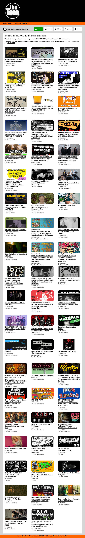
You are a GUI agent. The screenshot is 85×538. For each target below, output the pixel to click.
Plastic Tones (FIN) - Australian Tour (38, 449)
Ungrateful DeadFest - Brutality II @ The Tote (13, 498)
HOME (5, 23)
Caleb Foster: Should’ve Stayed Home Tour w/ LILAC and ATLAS (15, 207)
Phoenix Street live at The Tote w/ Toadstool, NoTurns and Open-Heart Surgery (68, 158)
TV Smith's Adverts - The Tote (42, 376)
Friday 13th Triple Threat (67, 205)
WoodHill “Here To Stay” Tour (69, 473)
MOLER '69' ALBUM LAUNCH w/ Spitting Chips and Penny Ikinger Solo (42, 306)
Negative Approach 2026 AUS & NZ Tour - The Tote (42, 525)
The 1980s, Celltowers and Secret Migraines (67, 109)
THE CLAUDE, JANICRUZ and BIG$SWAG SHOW (42, 109)
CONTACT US (26, 23)
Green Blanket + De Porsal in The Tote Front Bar (42, 352)
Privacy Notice (33, 535)
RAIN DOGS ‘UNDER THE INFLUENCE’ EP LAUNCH (67, 60)
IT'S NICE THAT (37, 400)
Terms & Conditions (22, 535)
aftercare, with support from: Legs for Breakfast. (15, 230)
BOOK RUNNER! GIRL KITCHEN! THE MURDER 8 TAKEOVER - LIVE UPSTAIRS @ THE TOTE (68, 402)
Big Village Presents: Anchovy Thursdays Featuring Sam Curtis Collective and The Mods (14, 281)
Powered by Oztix (63, 535)
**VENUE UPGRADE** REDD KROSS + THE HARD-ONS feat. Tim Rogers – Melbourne (42, 233)
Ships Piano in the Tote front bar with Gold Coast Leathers (15, 157)
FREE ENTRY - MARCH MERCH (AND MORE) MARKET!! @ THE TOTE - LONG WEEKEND (14, 183)
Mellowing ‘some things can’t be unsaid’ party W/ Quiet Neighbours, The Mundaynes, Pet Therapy (42, 62)
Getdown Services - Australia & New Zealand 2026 (68, 500)
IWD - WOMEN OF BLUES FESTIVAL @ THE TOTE (14, 135)
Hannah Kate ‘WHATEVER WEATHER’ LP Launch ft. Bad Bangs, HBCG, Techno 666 (42, 85)
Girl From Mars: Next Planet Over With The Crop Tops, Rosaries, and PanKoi (41, 158)
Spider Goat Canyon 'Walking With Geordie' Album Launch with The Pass (15, 110)
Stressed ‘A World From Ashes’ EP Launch (40, 182)
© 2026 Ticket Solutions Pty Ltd (48, 535)
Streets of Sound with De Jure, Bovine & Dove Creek (68, 303)
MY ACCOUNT (12, 23)
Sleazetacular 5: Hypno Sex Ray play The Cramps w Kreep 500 (15, 85)
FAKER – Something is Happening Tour (39, 208)
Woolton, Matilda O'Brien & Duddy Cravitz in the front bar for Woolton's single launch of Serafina (69, 378)
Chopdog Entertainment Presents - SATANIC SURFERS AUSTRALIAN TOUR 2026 (67, 258)
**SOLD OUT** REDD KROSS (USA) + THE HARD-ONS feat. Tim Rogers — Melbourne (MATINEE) (42, 258)
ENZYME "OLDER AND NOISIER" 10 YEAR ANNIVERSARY (13, 474)
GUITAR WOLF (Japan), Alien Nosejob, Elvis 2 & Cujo (42, 329)
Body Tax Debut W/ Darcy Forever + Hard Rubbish (14, 60)
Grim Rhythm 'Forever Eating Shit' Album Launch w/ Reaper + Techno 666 (15, 401)
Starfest (8, 351)
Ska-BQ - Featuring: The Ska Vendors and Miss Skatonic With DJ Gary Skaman (68, 134)
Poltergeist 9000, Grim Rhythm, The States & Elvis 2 (68, 279)
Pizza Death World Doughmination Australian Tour (14, 426)
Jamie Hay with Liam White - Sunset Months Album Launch (68, 231)
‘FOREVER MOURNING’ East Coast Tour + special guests (15, 328)
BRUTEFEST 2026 (64, 450)
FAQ (19, 23)
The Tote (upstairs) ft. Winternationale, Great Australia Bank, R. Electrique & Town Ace (42, 135)
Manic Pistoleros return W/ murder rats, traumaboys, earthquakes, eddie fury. (41, 499)
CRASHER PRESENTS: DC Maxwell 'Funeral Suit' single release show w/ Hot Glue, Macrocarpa (68, 86)
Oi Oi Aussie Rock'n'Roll (67, 351)
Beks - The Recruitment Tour (15, 448)
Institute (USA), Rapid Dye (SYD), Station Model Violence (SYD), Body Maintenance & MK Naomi (42, 281)
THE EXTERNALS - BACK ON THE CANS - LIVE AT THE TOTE (15, 523)
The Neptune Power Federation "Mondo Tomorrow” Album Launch (67, 426)
